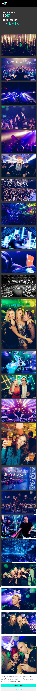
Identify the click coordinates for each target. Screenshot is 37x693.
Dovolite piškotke (18, 685)
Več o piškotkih (18, 689)
